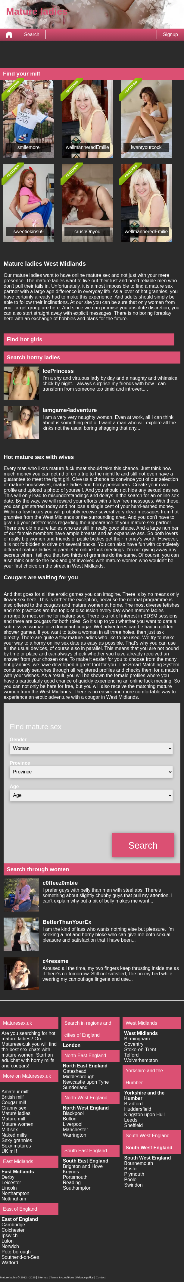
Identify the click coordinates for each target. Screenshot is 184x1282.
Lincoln (9, 1188)
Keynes (71, 1171)
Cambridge (13, 1224)
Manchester (75, 1129)
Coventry (133, 1044)
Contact (100, 1277)
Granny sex (14, 1107)
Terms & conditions (62, 1277)
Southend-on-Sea (20, 1257)
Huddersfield (137, 1109)
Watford (10, 1262)
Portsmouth (75, 1177)
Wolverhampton (141, 1060)
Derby (8, 1177)
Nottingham (14, 1198)
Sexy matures (16, 1145)
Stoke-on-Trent (140, 1049)
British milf (13, 1097)
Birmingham (137, 1038)
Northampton (16, 1193)
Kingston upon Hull (144, 1114)
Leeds (130, 1120)
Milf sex (10, 1129)
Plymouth (134, 1174)
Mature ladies (16, 1113)
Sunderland (75, 1087)
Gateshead (74, 1071)
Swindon (133, 1185)
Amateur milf (15, 1091)
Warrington (74, 1135)
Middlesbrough (79, 1076)
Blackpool (73, 1113)
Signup (170, 34)
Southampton (77, 1188)
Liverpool (73, 1124)
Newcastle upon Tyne (86, 1082)
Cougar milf (14, 1102)
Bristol (130, 1168)
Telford (131, 1054)
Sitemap (43, 1277)
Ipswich (9, 1235)
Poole (130, 1179)
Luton (8, 1240)
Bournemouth (138, 1163)
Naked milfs (14, 1135)
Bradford (133, 1103)
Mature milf (13, 1118)
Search (31, 34)
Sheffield (133, 1125)
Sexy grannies (17, 1140)
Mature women (17, 1124)
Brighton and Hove (83, 1166)
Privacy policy (85, 1277)
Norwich (10, 1246)
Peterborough (16, 1251)
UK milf (9, 1151)
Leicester (11, 1182)
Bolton (69, 1118)
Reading (72, 1182)
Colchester (13, 1230)
